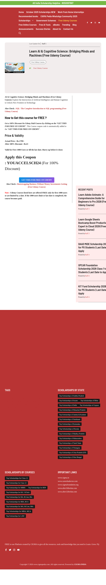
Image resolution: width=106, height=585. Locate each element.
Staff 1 (44, 44)
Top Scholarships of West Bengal (70, 457)
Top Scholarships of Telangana (69, 448)
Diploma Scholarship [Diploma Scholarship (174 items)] (33, 398)
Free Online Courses (28, 24)
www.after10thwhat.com (67, 488)
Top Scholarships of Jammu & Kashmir (72, 415)
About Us (57, 29)
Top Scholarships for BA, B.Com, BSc (19, 497)
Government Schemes (46, 20)
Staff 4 (87, 255)
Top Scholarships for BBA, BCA (17, 502)
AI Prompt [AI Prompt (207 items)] (8, 396)
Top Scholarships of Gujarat (89, 405)
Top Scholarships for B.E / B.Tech (17, 492)
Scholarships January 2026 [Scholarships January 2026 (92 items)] (35, 416)
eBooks (56, 24)
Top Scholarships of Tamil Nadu (70, 443)
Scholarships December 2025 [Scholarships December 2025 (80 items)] (33, 413)
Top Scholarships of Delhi (68, 405)
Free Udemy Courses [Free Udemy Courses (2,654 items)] (12, 404)
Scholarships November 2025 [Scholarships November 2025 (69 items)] (34, 419)
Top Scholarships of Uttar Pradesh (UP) (72, 452)
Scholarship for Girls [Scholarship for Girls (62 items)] (24, 410)
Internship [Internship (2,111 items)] (24, 404)
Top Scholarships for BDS (37, 488)
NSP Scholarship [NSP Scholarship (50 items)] (26, 407)
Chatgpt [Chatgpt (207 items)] (16, 396)
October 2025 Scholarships (40, 12)
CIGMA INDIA (80, 564)
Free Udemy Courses (67, 20)
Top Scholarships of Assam (68, 401)
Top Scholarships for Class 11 (17, 478)
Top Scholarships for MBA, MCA (18, 511)
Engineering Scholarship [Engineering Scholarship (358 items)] (13, 401)
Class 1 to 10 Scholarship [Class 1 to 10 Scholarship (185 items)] (29, 396)
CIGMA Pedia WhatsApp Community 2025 (59, 16)
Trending (66, 24)
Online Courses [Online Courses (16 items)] (38, 407)
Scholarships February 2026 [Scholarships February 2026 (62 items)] (15, 416)
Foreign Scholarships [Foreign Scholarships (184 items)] (30, 401)
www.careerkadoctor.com (67, 481)
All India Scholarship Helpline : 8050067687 (53, 3)
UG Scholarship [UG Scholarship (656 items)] (30, 422)
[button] (19, 33)
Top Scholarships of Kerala (69, 429)
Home (21, 12)
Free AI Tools (45, 24)
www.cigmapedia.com (41, 564)
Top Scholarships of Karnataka (69, 424)
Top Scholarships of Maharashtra (70, 438)
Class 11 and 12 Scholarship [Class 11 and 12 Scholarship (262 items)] (15, 398)
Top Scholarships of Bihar (89, 401)
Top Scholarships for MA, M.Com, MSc (19, 506)
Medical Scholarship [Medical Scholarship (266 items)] (12, 407)
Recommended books (28, 16)
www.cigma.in (63, 478)
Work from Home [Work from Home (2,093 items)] (11, 425)
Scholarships (27, 20)
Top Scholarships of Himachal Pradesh (72, 410)
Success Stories (43, 29)
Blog (74, 24)
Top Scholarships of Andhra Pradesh (71, 396)
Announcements (26, 29)
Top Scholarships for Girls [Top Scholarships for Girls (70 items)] (14, 422)
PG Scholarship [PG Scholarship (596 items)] (10, 410)
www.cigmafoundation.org (68, 485)
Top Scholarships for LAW (15, 516)
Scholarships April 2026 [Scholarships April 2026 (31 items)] (13, 413)
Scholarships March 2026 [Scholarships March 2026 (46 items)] (14, 419)
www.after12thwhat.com (67, 492)
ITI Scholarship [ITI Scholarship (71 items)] (34, 404)
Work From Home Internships (71, 12)
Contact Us (68, 29)
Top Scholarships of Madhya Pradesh (71, 434)
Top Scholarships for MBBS (15, 488)
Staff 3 (87, 209)
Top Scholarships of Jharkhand (69, 419)
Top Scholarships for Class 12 (16, 483)
